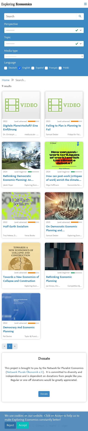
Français (53, 68)
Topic (7, 37)
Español (40, 68)
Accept (23, 425)
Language (10, 62)
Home (6, 80)
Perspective (11, 24)
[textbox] (44, 56)
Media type (11, 51)
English (26, 68)
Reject (10, 425)
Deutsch (13, 68)
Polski (66, 68)
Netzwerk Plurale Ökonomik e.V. (25, 372)
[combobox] (44, 56)
